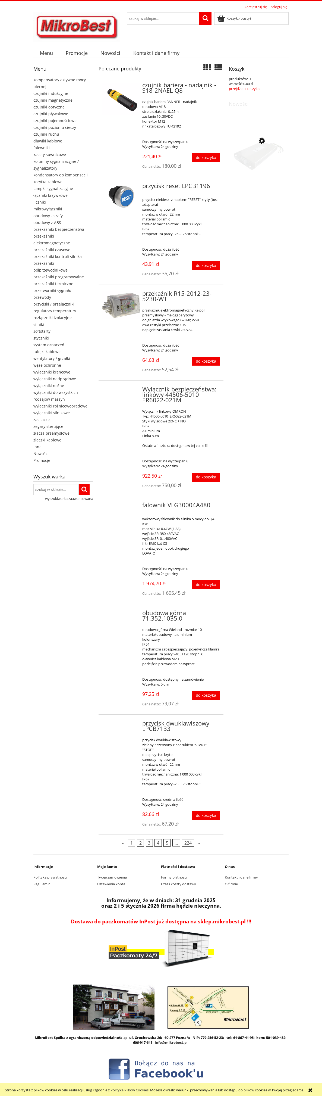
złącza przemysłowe (51, 433)
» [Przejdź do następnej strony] (199, 843)
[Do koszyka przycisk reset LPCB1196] (206, 265)
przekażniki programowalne (58, 276)
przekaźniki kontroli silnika (57, 256)
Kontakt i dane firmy (241, 877)
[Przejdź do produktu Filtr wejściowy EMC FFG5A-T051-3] (258, 166)
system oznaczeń (48, 344)
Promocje (41, 460)
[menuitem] (46, 53)
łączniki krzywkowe (50, 195)
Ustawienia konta (111, 884)
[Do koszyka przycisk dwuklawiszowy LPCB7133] (206, 815)
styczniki (41, 338)
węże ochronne (47, 365)
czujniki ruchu (46, 134)
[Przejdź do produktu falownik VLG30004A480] (121, 507)
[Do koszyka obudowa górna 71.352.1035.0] (206, 695)
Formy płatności (174, 877)
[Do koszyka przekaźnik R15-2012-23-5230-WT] (206, 361)
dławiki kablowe (47, 141)
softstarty (41, 331)
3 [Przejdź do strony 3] (149, 843)
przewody (42, 297)
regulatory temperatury (54, 310)
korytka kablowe (47, 181)
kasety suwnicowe (49, 154)
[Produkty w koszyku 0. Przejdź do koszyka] (234, 18)
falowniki (41, 147)
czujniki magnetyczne (52, 100)
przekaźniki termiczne (53, 283)
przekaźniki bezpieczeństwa (58, 229)
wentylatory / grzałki (51, 358)
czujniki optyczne (49, 107)
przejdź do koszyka (244, 88)
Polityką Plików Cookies (130, 1090)
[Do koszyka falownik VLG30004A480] (206, 584)
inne (37, 446)
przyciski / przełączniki (53, 304)
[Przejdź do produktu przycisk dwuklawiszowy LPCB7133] (121, 725)
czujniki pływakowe (50, 113)
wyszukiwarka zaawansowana (69, 498)
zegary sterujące (48, 426)
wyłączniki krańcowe (51, 372)
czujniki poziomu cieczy (54, 127)
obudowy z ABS (47, 222)
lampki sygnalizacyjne (53, 188)
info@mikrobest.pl (171, 1042)
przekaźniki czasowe (51, 249)
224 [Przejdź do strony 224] (188, 843)
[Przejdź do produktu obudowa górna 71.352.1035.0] (121, 615)
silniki (38, 324)
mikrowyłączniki (47, 208)
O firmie (231, 884)
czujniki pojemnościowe (55, 120)
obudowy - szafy (48, 215)
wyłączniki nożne (48, 385)
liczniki (39, 202)
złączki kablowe (47, 440)
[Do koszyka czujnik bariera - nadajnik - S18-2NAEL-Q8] (206, 157)
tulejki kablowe (47, 351)
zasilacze (41, 419)
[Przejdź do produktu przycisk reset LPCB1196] (121, 196)
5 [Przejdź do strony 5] (167, 843)
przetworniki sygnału (52, 290)
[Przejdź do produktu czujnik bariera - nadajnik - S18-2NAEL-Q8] (121, 99)
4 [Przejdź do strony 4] (158, 843)
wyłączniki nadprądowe (54, 378)
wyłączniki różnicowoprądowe (60, 406)
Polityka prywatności (50, 877)
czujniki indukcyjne (50, 93)
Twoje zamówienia (112, 877)
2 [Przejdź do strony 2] (140, 843)
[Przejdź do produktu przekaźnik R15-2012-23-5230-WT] (121, 305)
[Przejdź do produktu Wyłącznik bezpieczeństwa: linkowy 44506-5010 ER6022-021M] (121, 391)
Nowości (41, 453)
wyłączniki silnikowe (51, 412)
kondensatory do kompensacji (60, 175)
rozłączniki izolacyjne (52, 317)
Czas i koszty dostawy (178, 884)
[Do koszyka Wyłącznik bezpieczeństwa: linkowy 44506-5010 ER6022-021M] (206, 477)
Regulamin (41, 884)
